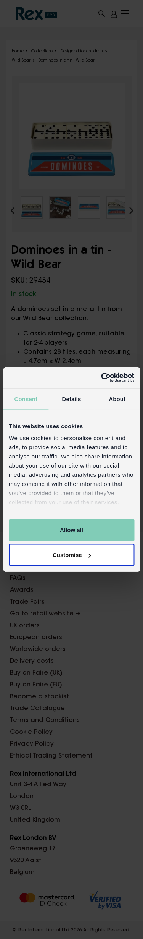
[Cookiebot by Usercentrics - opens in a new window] (101, 378)
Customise (72, 555)
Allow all (71, 529)
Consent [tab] (25, 398)
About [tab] (117, 398)
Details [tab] (71, 398)
